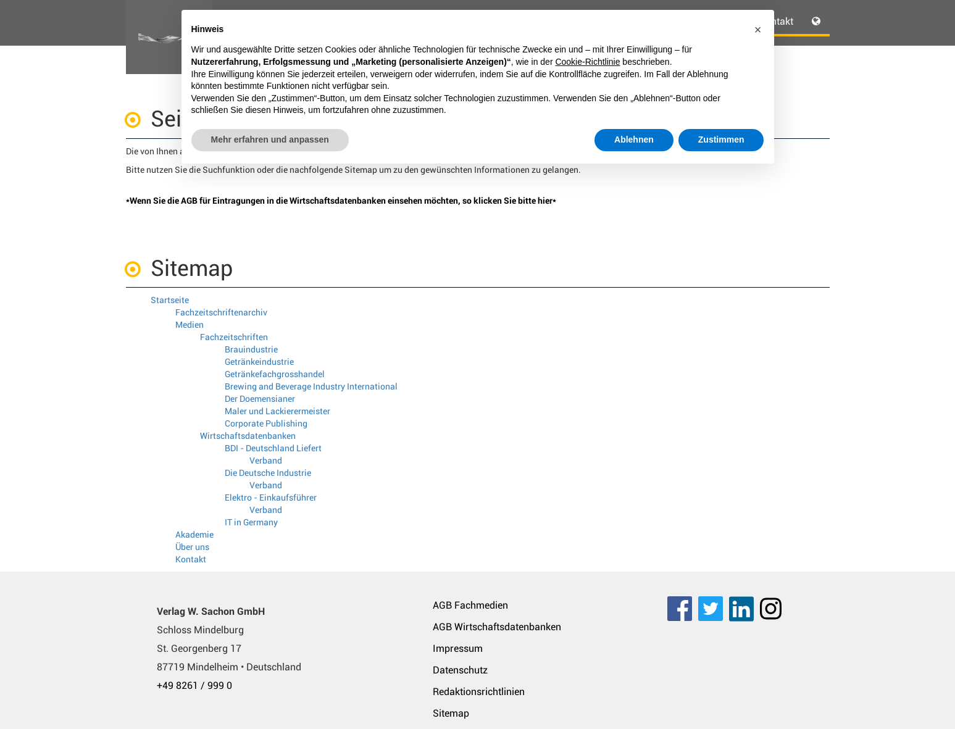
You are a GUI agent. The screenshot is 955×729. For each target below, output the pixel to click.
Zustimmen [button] (721, 139)
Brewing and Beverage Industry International (311, 386)
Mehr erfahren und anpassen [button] (270, 139)
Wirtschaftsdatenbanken (248, 436)
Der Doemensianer (260, 399)
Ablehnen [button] (634, 139)
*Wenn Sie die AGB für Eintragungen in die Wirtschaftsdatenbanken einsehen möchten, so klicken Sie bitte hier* (341, 201)
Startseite (170, 300)
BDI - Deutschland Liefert (273, 448)
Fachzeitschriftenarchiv (221, 312)
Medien (189, 325)
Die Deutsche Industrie (268, 473)
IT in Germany (251, 522)
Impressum (458, 648)
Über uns (192, 547)
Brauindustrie (251, 349)
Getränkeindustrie (259, 362)
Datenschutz (460, 670)
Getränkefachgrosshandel (275, 374)
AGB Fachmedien (470, 605)
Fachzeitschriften (234, 337)
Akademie (194, 534)
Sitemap (451, 713)
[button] (758, 30)
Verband (265, 460)
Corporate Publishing (266, 423)
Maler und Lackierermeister (277, 411)
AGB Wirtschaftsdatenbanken (497, 627)
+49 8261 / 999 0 (194, 685)
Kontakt (190, 559)
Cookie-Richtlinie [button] (587, 62)
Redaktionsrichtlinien (479, 692)
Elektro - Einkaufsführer (271, 497)
